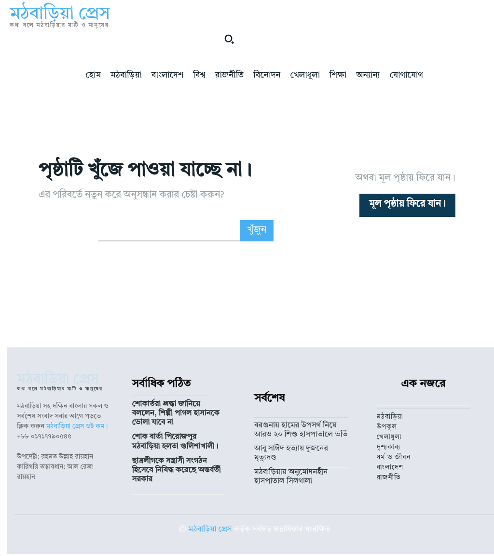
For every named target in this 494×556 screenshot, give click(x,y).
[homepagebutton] (407, 205)
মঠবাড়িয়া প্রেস (210, 524)
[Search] (257, 230)
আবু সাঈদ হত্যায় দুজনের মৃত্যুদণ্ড (297, 445)
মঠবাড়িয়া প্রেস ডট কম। (77, 426)
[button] (229, 39)
